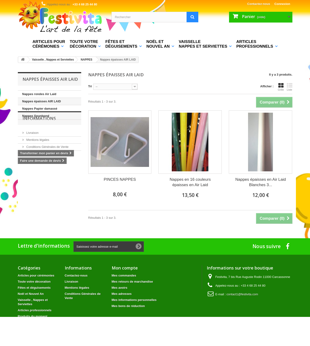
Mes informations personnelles (134, 300)
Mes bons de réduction (128, 306)
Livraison (32, 146)
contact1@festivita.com (242, 294)
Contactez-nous (258, 4)
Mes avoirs (119, 287)
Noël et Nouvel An (31, 294)
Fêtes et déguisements (34, 287)
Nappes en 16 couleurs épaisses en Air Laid (190, 182)
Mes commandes (124, 275)
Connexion (282, 4)
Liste (289, 87)
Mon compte (125, 268)
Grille (281, 87)
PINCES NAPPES (120, 179)
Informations (39, 134)
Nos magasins (36, 167)
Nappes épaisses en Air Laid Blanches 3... (260, 182)
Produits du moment (32, 316)
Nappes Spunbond (35, 116)
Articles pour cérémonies (36, 275)
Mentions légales (37, 153)
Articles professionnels (35, 310)
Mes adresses (122, 294)
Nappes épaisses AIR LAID (41, 101)
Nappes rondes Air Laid (39, 94)
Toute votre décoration (34, 281)
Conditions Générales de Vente (47, 160)
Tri (90, 86)
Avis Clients (297, 148)
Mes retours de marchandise (132, 281)
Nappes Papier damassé (39, 108)
